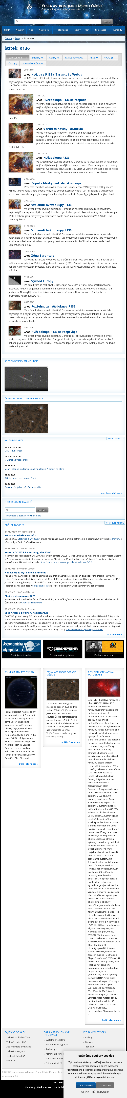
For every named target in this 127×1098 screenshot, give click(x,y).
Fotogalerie (62, 29)
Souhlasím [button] (86, 1085)
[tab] (17, 57)
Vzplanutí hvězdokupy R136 (51, 205)
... (25, 89)
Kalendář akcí (14, 440)
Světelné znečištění (55, 1039)
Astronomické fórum (56, 1063)
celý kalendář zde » (111, 492)
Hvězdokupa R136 (56, 158)
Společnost (100, 29)
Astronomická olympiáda (18, 1046)
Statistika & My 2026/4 (29, 538)
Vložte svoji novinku (115, 522)
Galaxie (89, 1042)
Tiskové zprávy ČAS (16, 1042)
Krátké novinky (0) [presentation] (74, 57)
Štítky (17, 38)
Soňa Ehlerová (27, 592)
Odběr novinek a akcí (18, 502)
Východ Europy (42, 281)
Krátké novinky (14, 524)
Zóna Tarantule (42, 255)
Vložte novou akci (116, 438)
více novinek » (114, 634)
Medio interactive (47, 1087)
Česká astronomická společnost (25, 1071)
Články (7, 29)
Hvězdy (88, 1037)
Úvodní (8, 38)
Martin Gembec (28, 548)
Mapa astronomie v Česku (59, 1058)
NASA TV (10, 1060)
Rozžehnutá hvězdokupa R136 (53, 306)
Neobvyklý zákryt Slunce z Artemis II (26, 572)
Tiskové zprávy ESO (16, 1051)
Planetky (89, 1046)
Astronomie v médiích (56, 1053)
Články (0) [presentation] (54, 57)
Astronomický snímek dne (21, 361)
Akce (31, 29)
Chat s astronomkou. (31, 602)
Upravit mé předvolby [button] (95, 1091)
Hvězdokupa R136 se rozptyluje (54, 332)
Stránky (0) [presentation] (37, 57)
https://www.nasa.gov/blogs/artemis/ (84, 629)
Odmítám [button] (105, 1085)
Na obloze (44, 29)
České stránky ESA (15, 1055)
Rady (87, 29)
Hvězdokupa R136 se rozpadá (64, 100)
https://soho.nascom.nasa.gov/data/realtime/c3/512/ (66, 562)
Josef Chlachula (28, 531)
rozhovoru (114, 538)
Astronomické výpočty (57, 1044)
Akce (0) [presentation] (94, 57)
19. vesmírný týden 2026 (20, 672)
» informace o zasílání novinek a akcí (23, 515)
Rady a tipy (51, 1049)
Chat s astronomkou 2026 (20, 596)
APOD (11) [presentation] (109, 57)
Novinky (20, 29)
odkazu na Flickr (40, 585)
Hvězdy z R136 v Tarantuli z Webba (56, 74)
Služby (78, 29)
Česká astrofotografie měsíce (24, 398)
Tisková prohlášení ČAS (18, 1037)
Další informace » (28, 763)
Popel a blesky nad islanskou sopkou (58, 183)
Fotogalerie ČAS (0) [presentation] (32, 63)
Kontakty (117, 29)
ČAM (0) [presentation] (12, 63)
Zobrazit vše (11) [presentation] (17, 57)
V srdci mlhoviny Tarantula (63, 129)
